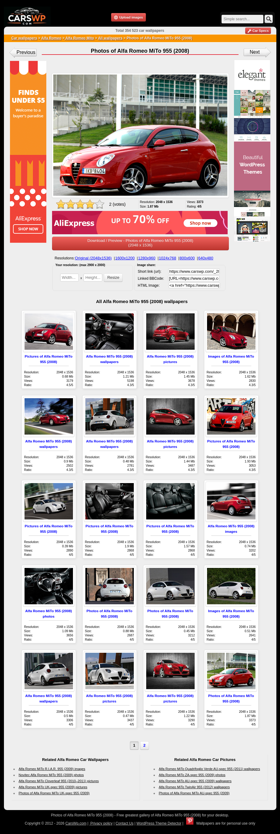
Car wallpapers (24, 38)
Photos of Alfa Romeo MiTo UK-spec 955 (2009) (54, 793)
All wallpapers (110, 38)
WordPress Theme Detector (159, 823)
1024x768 (167, 258)
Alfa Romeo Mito (79, 38)
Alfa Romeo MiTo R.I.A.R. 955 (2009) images (52, 769)
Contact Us (124, 823)
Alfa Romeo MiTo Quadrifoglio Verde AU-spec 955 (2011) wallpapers (209, 769)
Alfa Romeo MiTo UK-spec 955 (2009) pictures (53, 787)
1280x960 (146, 258)
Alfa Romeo (51, 38)
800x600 (187, 258)
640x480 (205, 258)
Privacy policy (101, 823)
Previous (26, 52)
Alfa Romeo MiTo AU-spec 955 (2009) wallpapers (195, 781)
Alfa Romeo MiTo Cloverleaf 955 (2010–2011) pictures (59, 781)
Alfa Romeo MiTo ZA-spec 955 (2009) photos (192, 775)
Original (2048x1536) (93, 258)
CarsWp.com (75, 823)
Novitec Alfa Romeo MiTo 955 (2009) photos (51, 775)
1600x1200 (124, 258)
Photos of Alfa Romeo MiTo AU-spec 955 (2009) (194, 793)
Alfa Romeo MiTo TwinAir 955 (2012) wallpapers (194, 787)
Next (255, 52)
